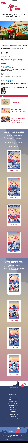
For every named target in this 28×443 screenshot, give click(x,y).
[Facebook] (18, 431)
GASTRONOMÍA (14, 19)
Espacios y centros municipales (13, 418)
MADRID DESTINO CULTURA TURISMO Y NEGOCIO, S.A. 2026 (14, 436)
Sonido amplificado (13, 407)
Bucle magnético (13, 399)
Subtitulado (13, 409)
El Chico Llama (17, 139)
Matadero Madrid (13, 416)
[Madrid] (14, 0)
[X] (15, 431)
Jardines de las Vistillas (13, 420)
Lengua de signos (13, 401)
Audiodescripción (13, 397)
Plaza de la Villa (13, 421)
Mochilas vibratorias (13, 403)
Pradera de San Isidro (13, 414)
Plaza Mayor (13, 423)
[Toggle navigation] (3, 3)
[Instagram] (16, 431)
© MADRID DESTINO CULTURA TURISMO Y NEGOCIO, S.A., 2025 (14, 146)
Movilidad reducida (13, 405)
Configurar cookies (14, 441)
